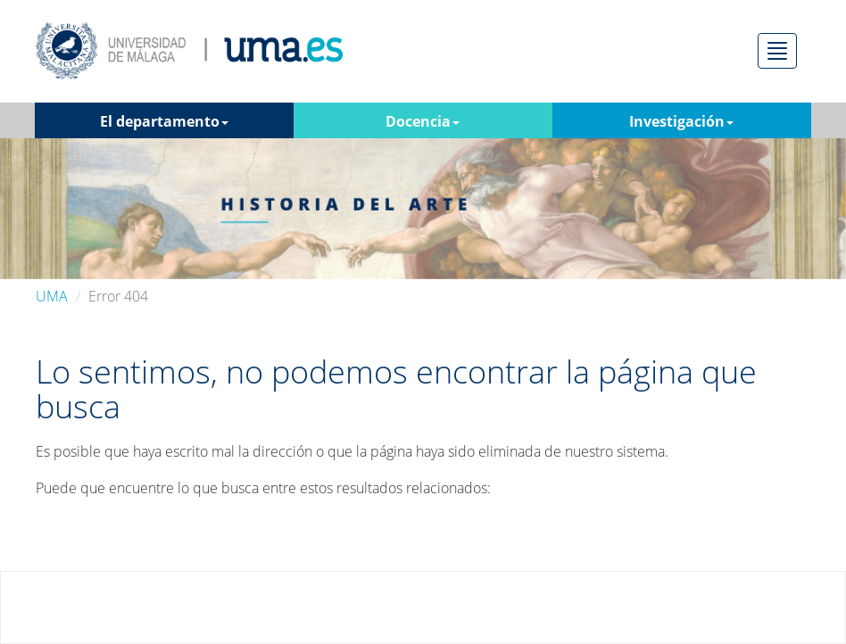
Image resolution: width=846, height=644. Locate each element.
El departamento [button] (164, 121)
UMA (52, 296)
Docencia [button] (423, 121)
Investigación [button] (681, 121)
